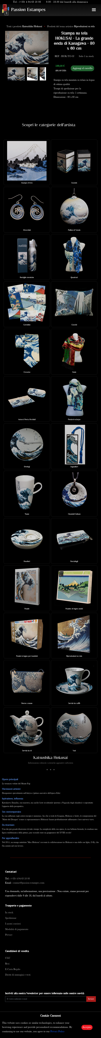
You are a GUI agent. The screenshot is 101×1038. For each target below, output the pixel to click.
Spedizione (10, 918)
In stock (9, 912)
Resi (7, 964)
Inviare (91, 999)
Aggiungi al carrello (82, 68)
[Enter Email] (45, 999)
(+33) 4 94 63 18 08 (30, 2)
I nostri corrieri (13, 924)
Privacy (8, 935)
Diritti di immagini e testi (18, 975)
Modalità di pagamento (16, 929)
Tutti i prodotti (24, 26)
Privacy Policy (57, 1031)
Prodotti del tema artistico (71, 26)
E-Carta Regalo (12, 969)
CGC (7, 958)
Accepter (87, 1027)
